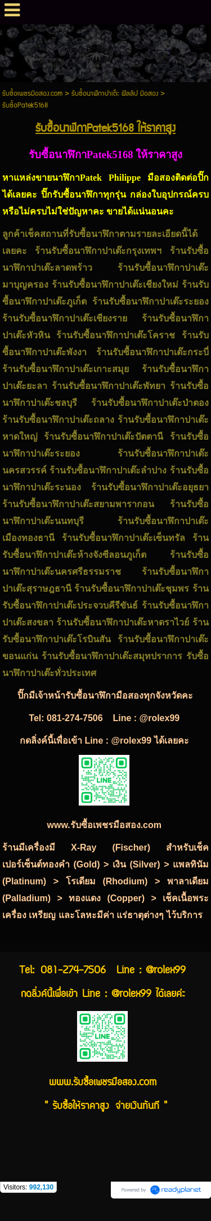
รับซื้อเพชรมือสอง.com (32, 94)
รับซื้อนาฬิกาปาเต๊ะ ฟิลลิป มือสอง (114, 94)
